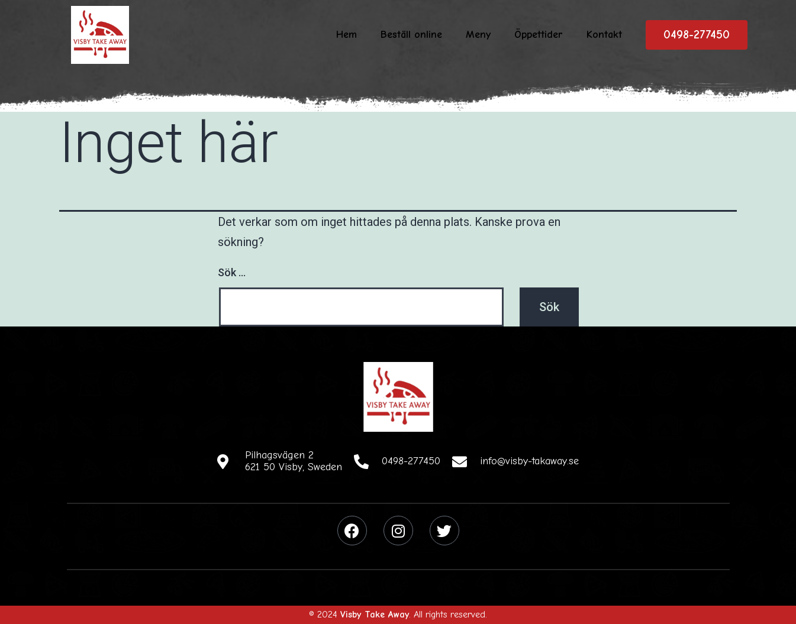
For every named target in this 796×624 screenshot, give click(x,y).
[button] (696, 35)
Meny (478, 34)
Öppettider (538, 34)
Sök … (232, 272)
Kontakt (604, 34)
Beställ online (411, 34)
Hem (346, 34)
